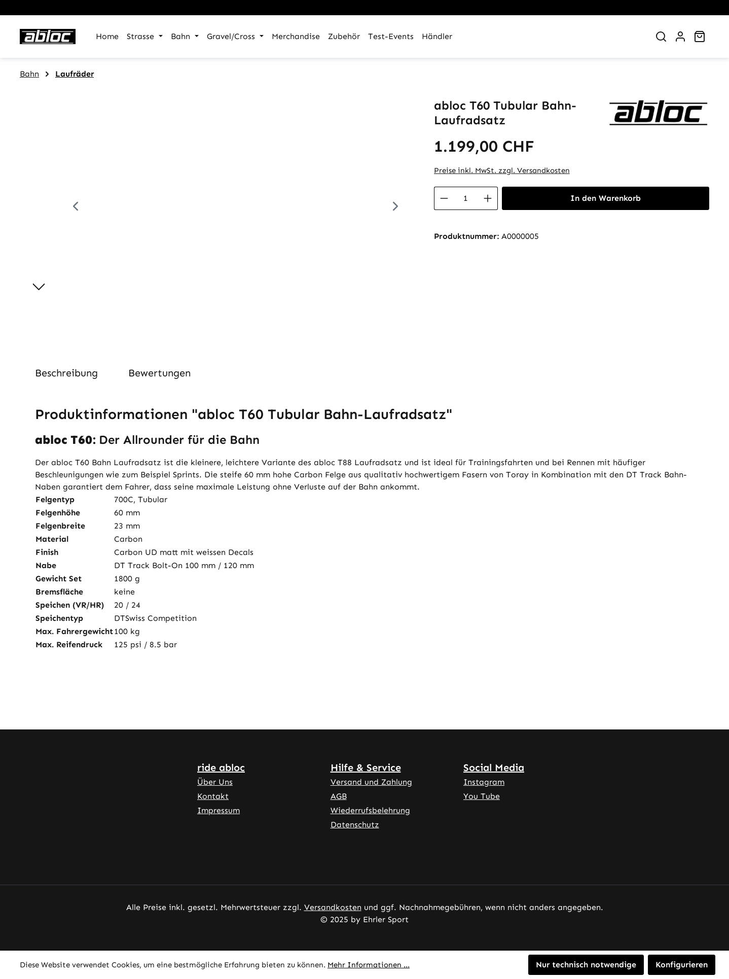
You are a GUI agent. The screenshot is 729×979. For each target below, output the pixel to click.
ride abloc (221, 767)
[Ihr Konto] (680, 36)
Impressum (218, 810)
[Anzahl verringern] (444, 198)
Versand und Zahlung (371, 782)
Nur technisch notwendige (586, 964)
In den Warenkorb (605, 198)
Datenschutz (355, 824)
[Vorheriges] (75, 207)
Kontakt (213, 796)
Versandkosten (332, 907)
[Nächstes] (395, 207)
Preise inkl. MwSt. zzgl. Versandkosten (502, 170)
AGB (339, 796)
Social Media (493, 767)
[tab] (66, 373)
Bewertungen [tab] (159, 373)
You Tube (481, 796)
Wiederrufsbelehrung (370, 810)
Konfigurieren (681, 964)
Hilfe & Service (366, 767)
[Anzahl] (466, 198)
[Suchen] (661, 36)
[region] (217, 207)
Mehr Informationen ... (368, 964)
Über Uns (215, 782)
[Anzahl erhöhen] (488, 198)
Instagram (483, 782)
